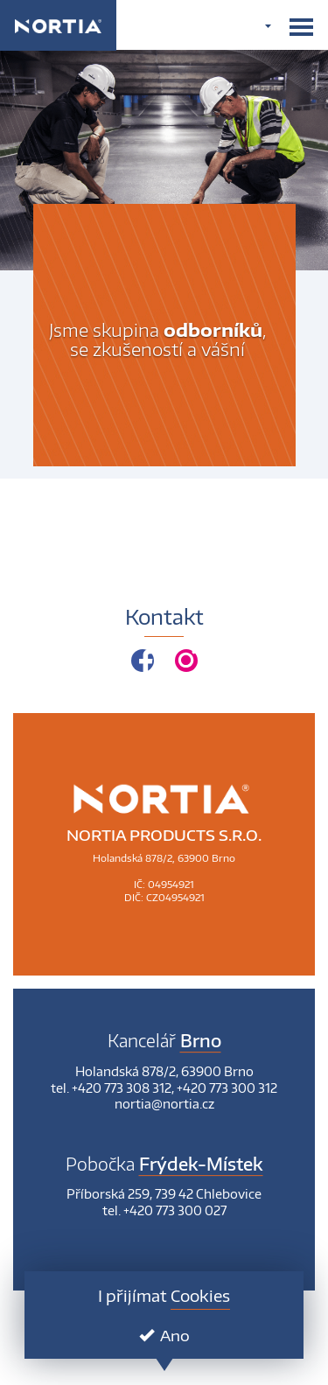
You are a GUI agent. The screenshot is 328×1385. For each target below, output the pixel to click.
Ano (164, 1335)
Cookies (200, 1295)
